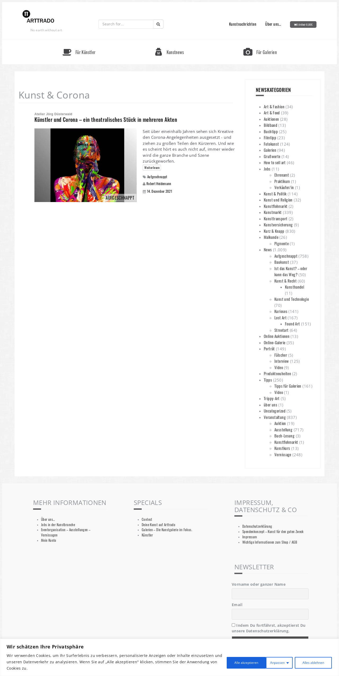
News (268, 249)
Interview (281, 361)
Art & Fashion (274, 106)
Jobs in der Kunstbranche (58, 524)
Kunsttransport (275, 218)
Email (237, 604)
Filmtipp (270, 137)
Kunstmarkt (273, 212)
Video (278, 367)
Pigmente (281, 243)
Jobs (267, 169)
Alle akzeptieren (310, 661)
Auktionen (271, 119)
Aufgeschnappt (157, 176)
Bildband (270, 125)
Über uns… (273, 24)
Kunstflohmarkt (275, 206)
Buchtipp (271, 131)
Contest (147, 519)
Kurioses (280, 311)
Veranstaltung (275, 417)
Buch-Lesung (284, 435)
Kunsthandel (294, 287)
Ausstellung (283, 429)
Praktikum (282, 181)
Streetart (281, 330)
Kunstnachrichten (242, 24)
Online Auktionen (276, 336)
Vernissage (282, 454)
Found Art (292, 323)
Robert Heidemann (158, 183)
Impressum (249, 536)
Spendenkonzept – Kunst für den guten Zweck (273, 531)
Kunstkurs (282, 448)
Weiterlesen (151, 167)
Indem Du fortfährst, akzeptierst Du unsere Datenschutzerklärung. (269, 628)
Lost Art (280, 317)
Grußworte (272, 156)
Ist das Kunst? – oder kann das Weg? (290, 271)
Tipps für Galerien (287, 386)
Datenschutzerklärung (257, 526)
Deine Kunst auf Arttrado (158, 524)
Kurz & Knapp (274, 231)
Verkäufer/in (284, 187)
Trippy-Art (272, 398)
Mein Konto (48, 540)
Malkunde (271, 237)
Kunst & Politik (275, 193)
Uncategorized (275, 411)
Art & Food (272, 112)
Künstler (147, 535)
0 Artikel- (304, 24)
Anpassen (225, 661)
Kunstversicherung (278, 224)
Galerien (270, 150)
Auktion (280, 423)
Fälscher (280, 355)
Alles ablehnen (265, 661)
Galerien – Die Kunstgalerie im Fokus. (167, 529)
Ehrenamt (281, 175)
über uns (270, 405)
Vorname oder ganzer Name (259, 584)
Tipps (268, 380)
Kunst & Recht (285, 281)
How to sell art (275, 162)
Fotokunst (271, 144)
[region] (169, 657)
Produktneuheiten (277, 373)
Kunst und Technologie (291, 299)
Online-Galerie (274, 342)
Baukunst (281, 262)
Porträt (269, 348)
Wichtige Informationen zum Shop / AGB (269, 542)
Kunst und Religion (278, 200)
